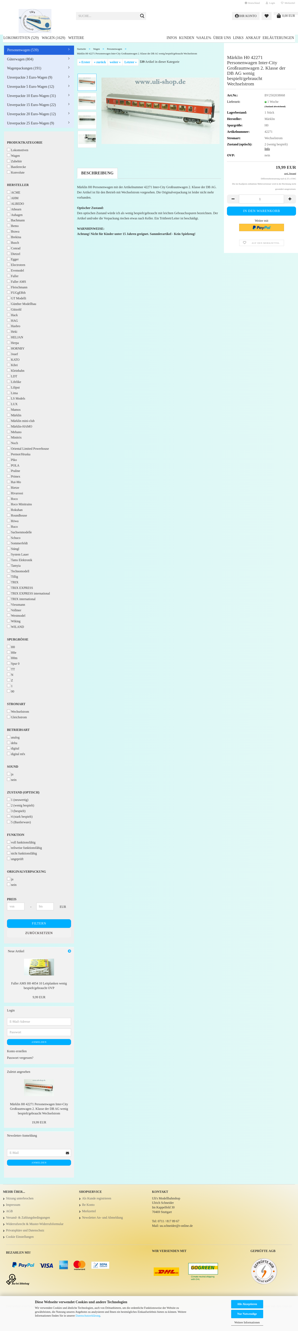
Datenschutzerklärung (88, 1315)
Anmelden (38, 1042)
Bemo (13, 226)
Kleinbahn (15, 370)
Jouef (12, 354)
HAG (12, 320)
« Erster (84, 62)
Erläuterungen (278, 38)
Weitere (76, 38)
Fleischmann (17, 287)
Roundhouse (17, 515)
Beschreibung (97, 173)
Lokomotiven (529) (21, 38)
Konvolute (16, 172)
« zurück (100, 62)
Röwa (12, 521)
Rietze (13, 487)
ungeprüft (15, 859)
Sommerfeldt (17, 543)
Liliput (13, 387)
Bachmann (16, 220)
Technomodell (18, 571)
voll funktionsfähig (21, 842)
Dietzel (13, 254)
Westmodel (16, 615)
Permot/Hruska (18, 454)
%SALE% (203, 38)
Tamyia (14, 565)
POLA (13, 465)
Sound (12, 766)
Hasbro (13, 326)
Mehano (14, 432)
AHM (12, 198)
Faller (12, 276)
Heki (12, 331)
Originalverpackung (26, 871)
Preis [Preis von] (11, 899)
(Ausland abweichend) (275, 106)
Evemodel (15, 270)
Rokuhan (15, 510)
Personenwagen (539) (22, 50)
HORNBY (16, 348)
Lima (12, 393)
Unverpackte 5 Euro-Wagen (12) (30, 87)
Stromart (16, 704)
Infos (172, 38)
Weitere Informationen (247, 1322)
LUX (12, 404)
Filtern (39, 923)
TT (11, 669)
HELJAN (15, 337)
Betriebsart (18, 729)
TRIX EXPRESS (20, 588)
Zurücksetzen (39, 933)
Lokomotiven (17, 150)
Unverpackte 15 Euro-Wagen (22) (31, 105)
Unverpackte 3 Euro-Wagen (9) (29, 77)
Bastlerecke (16, 167)
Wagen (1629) (53, 38)
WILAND (15, 627)
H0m (12, 658)
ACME (13, 192)
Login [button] (270, 3)
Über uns (222, 38)
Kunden (186, 38)
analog (13, 737)
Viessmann (16, 604)
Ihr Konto (88, 1204)
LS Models (16, 398)
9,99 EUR (39, 997)
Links (238, 38)
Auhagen (15, 215)
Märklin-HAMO (19, 426)
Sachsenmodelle (19, 532)
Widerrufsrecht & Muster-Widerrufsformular (34, 1224)
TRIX (12, 582)
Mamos (14, 409)
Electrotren (16, 265)
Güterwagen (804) (20, 59)
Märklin (14, 415)
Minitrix (14, 437)
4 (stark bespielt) (20, 816)
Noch (12, 443)
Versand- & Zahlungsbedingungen (28, 1217)
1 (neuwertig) (17, 799)
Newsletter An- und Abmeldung (102, 1217)
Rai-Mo (14, 482)
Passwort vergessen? (20, 1057)
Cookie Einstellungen (20, 1236)
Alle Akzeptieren (247, 1304)
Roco (12, 499)
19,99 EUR (39, 1122)
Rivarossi (15, 493)
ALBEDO (15, 203)
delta (12, 743)
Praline (13, 471)
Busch (13, 242)
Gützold (14, 309)
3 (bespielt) (16, 811)
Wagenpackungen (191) (24, 68)
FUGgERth (16, 292)
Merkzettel (288, 3)
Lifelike (14, 382)
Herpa (13, 343)
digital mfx (16, 754)
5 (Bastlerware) (19, 822)
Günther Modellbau (21, 304)
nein (12, 779)
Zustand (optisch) (23, 792)
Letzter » (130, 62)
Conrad (13, 248)
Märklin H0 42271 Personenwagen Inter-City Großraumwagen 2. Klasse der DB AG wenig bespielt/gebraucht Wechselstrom (39, 1108)
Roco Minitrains (19, 504)
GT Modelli (16, 298)
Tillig (12, 576)
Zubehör (14, 161)
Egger (13, 259)
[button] (252, 3)
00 (10, 691)
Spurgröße (17, 639)
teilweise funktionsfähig (24, 847)
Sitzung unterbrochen (19, 1198)
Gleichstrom (17, 717)
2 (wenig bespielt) (20, 805)
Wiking (13, 621)
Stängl (13, 549)
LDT (12, 376)
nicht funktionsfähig (22, 853)
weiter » (115, 62)
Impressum (13, 1204)
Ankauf (253, 38)
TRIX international (21, 599)
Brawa (13, 231)
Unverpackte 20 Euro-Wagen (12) (31, 114)
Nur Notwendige (247, 1313)
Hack (12, 315)
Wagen (13, 155)
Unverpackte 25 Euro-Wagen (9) (30, 123)
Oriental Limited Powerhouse (28, 448)
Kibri (12, 365)
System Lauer (18, 554)
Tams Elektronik (19, 560)
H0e (11, 652)
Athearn (14, 209)
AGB (9, 1211)
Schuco (13, 538)
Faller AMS (16, 281)
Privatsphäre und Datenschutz (25, 1230)
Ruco (12, 526)
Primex (13, 476)
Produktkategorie (25, 142)
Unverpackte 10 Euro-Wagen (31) (31, 96)
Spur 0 (13, 663)
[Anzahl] (261, 199)
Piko (12, 460)
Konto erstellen (17, 1051)
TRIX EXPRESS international (28, 593)
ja (10, 774)
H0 (11, 647)
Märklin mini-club (21, 421)
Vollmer (14, 610)
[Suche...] (142, 16)
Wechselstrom (18, 711)
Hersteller (18, 185)
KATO (13, 359)
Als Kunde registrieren (96, 1198)
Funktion (15, 834)
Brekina (14, 237)
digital (13, 748)
